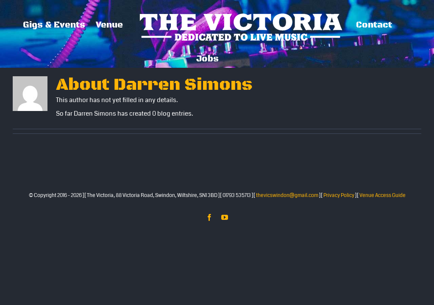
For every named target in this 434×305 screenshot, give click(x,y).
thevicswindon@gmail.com (287, 195)
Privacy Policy (338, 195)
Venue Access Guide (382, 195)
